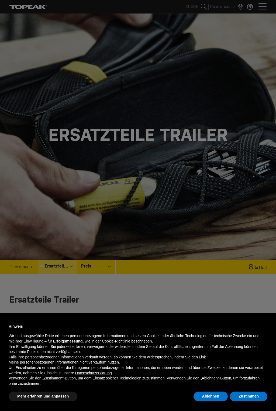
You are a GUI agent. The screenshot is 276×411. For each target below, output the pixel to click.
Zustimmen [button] (249, 396)
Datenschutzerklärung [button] (93, 373)
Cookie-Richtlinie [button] (116, 341)
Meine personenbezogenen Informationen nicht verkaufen (57, 362)
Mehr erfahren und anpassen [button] (43, 396)
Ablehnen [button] (210, 396)
